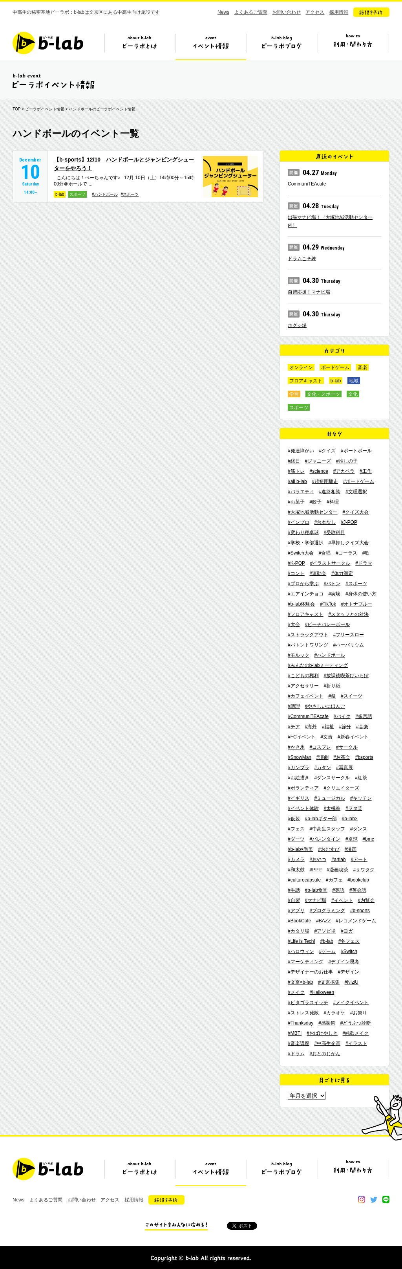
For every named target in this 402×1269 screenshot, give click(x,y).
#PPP (315, 869)
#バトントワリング (308, 645)
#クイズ (327, 451)
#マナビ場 (315, 900)
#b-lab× (350, 818)
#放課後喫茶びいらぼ (346, 675)
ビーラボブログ (282, 46)
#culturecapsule (304, 880)
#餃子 (315, 502)
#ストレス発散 (303, 1013)
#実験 (334, 594)
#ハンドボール (105, 194)
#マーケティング (305, 961)
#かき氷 (296, 747)
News (223, 12)
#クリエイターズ (341, 788)
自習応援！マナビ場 (309, 292)
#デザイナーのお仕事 (310, 972)
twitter (373, 1199)
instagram (361, 1199)
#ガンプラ (298, 767)
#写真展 (344, 767)
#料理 (333, 502)
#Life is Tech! (301, 941)
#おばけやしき (322, 1033)
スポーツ (77, 194)
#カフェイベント (305, 696)
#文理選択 (356, 491)
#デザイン (348, 972)
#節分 (345, 726)
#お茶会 (341, 757)
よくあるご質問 (250, 12)
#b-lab (326, 941)
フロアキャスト (305, 381)
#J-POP (349, 522)
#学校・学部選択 (305, 542)
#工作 (366, 471)
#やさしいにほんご (325, 706)
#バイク (342, 716)
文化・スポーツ (323, 394)
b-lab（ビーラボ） (48, 43)
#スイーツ (351, 696)
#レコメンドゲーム (356, 921)
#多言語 (363, 716)
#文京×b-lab (300, 982)
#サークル (347, 747)
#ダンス (358, 829)
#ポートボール (356, 451)
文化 (353, 394)
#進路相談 (329, 491)
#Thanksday (300, 1023)
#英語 (339, 890)
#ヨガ (347, 931)
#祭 (332, 696)
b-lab (59, 194)
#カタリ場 (298, 931)
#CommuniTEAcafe (308, 716)
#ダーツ (296, 839)
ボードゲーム (335, 367)
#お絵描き (298, 777)
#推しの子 (347, 461)
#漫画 (351, 849)
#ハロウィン (301, 951)
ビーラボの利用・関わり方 (353, 46)
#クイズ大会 (355, 512)
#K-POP (296, 563)
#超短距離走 (325, 481)
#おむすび (329, 849)
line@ (385, 1199)
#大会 (294, 624)
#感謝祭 (326, 1023)
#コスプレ (320, 747)
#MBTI (295, 1033)
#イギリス (298, 798)
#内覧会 (366, 900)
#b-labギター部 (320, 818)
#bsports (364, 757)
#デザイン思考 (343, 961)
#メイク (296, 992)
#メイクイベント (351, 1002)
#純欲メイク (356, 1033)
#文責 (326, 737)
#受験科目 (334, 532)
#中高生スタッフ (327, 829)
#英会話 (357, 890)
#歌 (366, 553)
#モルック (298, 655)
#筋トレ (296, 471)
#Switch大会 (301, 553)
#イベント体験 (303, 808)
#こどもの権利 (303, 675)
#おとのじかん (324, 1053)
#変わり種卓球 (303, 532)
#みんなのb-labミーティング (318, 665)
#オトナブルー (356, 604)
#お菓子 (296, 502)
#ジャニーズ (318, 461)
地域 (353, 381)
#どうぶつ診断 (355, 1023)
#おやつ (317, 859)
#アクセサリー (303, 686)
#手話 (294, 890)
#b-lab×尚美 (300, 849)
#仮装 (294, 818)
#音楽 (362, 726)
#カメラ (296, 859)
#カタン (322, 767)
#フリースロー (348, 634)
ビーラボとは (139, 46)
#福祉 (328, 726)
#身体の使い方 (360, 594)
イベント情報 (210, 46)
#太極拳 (331, 808)
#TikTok (328, 604)
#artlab (338, 859)
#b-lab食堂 (316, 890)
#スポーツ (130, 194)
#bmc (368, 839)
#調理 (294, 706)
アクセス (314, 12)
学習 (294, 394)
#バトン (331, 583)
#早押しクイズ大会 (348, 542)
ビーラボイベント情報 (44, 109)
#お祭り (358, 1013)
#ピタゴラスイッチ (308, 1002)
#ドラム (296, 1053)
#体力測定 (342, 573)
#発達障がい (301, 451)
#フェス (296, 829)
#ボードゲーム (358, 481)
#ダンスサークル (332, 777)
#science (318, 471)
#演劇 (322, 757)
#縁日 (294, 461)
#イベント (342, 900)
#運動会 (317, 573)
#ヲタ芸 (353, 808)
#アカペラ (344, 471)
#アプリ (296, 910)
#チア (294, 726)
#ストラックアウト (308, 634)
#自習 (294, 900)
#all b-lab (297, 481)
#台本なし (325, 522)
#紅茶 (361, 777)
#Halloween (321, 992)
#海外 (311, 726)
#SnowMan (299, 757)
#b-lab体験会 (301, 604)
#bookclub (358, 880)
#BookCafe (299, 921)
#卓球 (351, 839)
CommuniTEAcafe (307, 184)
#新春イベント (353, 737)
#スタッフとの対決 (348, 614)
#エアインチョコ (305, 594)
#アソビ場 (325, 931)
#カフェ (334, 880)
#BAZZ (323, 921)
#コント (296, 573)
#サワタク (364, 869)
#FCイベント (302, 737)
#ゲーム (327, 951)
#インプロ (298, 522)
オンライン (301, 367)
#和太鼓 (296, 869)
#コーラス (346, 553)
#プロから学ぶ (303, 583)
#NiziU (351, 982)
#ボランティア (303, 788)
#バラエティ (301, 491)
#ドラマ (363, 563)
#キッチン (361, 798)
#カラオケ (334, 1013)
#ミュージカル (329, 798)
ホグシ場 (297, 325)
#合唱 (325, 553)
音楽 (362, 367)
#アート (359, 859)
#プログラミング (327, 910)
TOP (16, 109)
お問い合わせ (286, 12)
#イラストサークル (330, 563)
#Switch (349, 951)
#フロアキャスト (305, 614)
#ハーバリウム (348, 645)
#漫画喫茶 (337, 869)
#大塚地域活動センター (313, 512)
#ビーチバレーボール (327, 624)
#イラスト (356, 1043)
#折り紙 (331, 686)
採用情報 (338, 12)
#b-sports (360, 910)
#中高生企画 (327, 1043)
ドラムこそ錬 (302, 258)
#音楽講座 (298, 1043)
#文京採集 (329, 982)
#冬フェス (349, 941)
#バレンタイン (324, 839)
